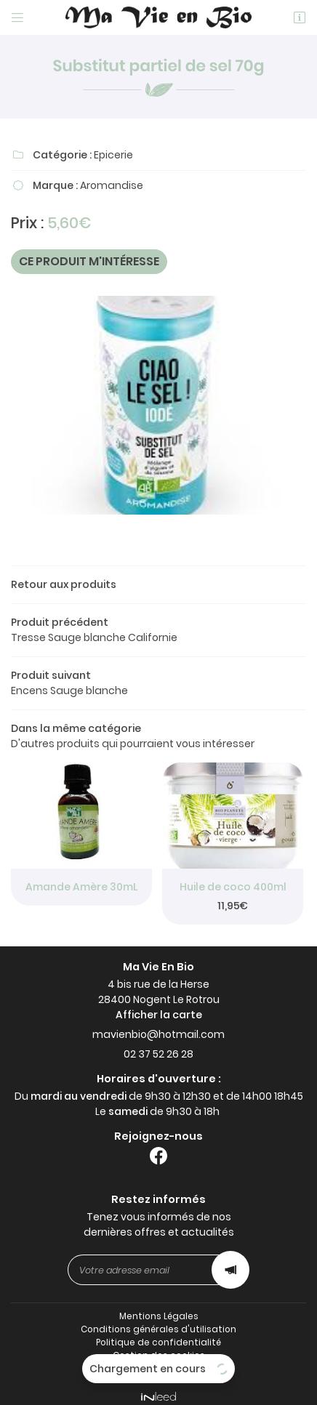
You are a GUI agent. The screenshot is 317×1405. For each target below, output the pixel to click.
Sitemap (159, 1361)
